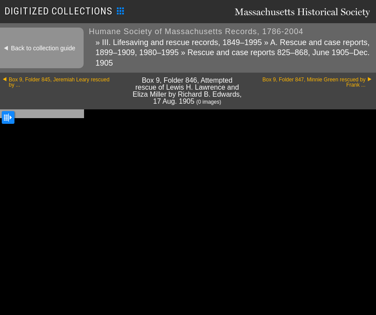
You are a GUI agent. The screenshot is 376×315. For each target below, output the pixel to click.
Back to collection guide (43, 48)
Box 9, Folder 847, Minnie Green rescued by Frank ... (314, 82)
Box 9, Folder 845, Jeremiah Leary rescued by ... (59, 82)
